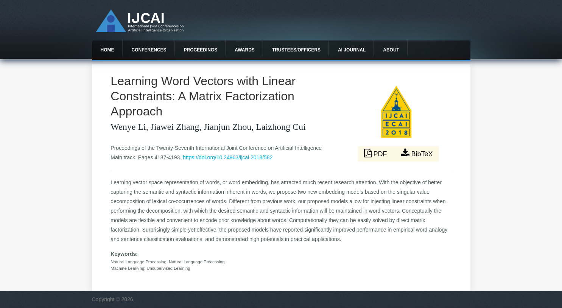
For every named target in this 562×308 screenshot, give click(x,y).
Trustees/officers (296, 50)
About (391, 50)
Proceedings (201, 50)
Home (107, 50)
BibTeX (417, 153)
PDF (376, 153)
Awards (245, 50)
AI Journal (352, 50)
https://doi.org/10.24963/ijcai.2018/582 (227, 157)
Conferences (149, 50)
